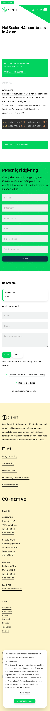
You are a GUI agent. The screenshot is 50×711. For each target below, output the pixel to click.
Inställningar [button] (25, 693)
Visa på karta (8, 540)
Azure (16, 63)
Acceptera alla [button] (24, 701)
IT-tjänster (6, 617)
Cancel (17, 355)
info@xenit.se (8, 536)
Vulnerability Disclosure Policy (15, 480)
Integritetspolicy (9, 459)
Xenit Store (7, 2)
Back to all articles (26, 382)
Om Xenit (6, 629)
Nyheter (6, 633)
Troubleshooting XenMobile (23, 390)
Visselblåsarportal (10, 487)
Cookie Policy (24, 687)
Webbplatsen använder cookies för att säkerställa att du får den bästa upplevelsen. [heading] (23, 657)
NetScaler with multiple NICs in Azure (19, 93)
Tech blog (6, 637)
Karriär (5, 625)
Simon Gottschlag (15, 67)
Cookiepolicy (8, 466)
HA (17, 145)
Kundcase (7, 621)
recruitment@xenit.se (12, 596)
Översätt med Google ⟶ (15, 72)
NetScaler (24, 63)
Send (6, 355)
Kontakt (5, 641)
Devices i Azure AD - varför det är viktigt (27, 374)
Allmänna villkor (9, 473)
